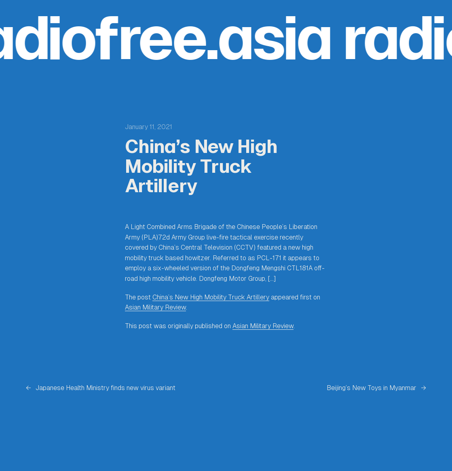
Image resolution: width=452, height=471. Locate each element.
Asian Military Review (155, 307)
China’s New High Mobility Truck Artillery (210, 297)
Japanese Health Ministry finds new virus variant (105, 388)
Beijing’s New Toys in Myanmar (371, 388)
